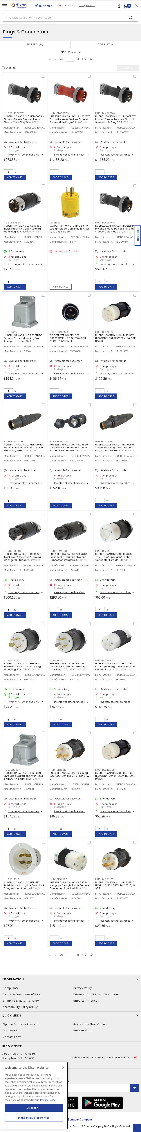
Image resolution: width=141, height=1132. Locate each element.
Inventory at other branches (23, 154)
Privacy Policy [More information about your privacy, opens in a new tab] (47, 1100)
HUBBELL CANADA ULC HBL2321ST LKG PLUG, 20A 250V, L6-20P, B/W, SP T (115, 885)
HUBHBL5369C (104, 660)
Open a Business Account (20, 1024)
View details (60, 286)
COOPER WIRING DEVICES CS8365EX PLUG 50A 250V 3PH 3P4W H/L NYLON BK (68, 338)
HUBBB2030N (12, 769)
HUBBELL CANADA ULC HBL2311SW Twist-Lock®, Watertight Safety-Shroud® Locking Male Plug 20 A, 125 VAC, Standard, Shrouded (69, 449)
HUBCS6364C (12, 551)
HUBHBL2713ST (104, 332)
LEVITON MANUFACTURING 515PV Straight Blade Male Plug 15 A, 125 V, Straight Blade (70, 228)
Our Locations (12, 1030)
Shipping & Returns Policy (21, 1000)
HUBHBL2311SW (59, 441)
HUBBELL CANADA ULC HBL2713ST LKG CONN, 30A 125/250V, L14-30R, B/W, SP (115, 338)
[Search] (70, 17)
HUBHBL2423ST (104, 769)
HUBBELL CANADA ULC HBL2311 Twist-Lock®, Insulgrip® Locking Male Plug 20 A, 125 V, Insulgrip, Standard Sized (68, 668)
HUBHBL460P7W (59, 113)
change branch (87, 5)
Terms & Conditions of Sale (21, 994)
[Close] (63, 1068)
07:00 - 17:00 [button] (63, 5)
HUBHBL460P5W (105, 113)
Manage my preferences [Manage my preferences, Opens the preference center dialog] (33, 1117)
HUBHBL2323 (103, 551)
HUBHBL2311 (57, 660)
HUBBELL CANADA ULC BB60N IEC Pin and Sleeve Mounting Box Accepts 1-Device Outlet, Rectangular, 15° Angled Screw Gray (23, 341)
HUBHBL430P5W (14, 113)
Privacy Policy (82, 988)
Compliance (11, 988)
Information (70, 979)
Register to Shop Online (90, 1024)
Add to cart (15, 177)
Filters (35, 44)
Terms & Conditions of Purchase (95, 994)
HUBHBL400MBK (14, 441)
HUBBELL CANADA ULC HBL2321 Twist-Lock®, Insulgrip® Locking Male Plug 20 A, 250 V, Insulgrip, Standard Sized (23, 668)
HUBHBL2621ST (59, 769)
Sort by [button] (104, 44)
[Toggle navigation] (4, 5)
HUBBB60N (10, 332)
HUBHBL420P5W (105, 222)
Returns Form (82, 1030)
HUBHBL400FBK (104, 441)
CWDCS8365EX (59, 332)
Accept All (33, 1107)
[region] (34, 1095)
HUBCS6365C (12, 222)
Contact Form (12, 1037)
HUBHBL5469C (59, 879)
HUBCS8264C (58, 551)
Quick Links (70, 1015)
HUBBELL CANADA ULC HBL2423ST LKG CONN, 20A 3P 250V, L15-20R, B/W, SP (115, 775)
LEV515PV (55, 222)
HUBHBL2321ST (104, 879)
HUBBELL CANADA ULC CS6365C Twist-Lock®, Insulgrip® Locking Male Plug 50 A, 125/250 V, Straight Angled (25, 230)
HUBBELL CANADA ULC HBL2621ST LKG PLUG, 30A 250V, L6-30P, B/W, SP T (70, 775)
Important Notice (85, 1000)
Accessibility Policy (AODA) (21, 1007)
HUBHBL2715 (11, 879)
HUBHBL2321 (11, 660)
